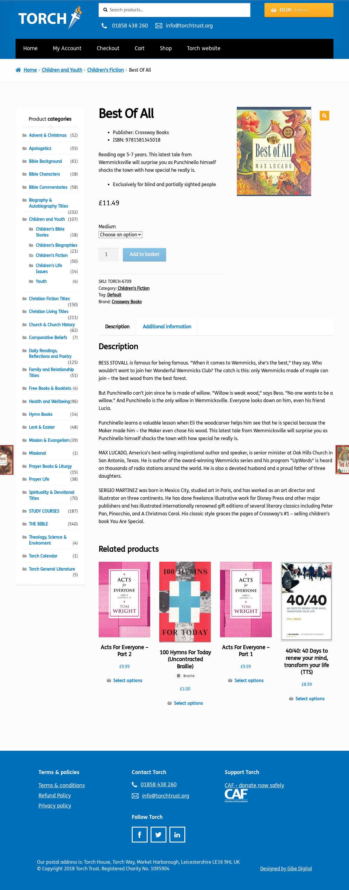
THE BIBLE (38, 524)
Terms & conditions (62, 785)
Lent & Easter (42, 427)
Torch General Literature (52, 569)
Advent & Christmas (47, 135)
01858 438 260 (130, 25)
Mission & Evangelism (49, 440)
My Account (67, 48)
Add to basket (144, 254)
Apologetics (40, 148)
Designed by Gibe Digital (286, 868)
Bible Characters (44, 174)
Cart (140, 48)
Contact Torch (149, 772)
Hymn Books (40, 414)
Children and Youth (62, 70)
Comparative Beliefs (48, 337)
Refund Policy (55, 795)
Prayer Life (39, 479)
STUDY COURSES (44, 511)
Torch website (204, 48)
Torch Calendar (43, 556)
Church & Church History (52, 324)
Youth (41, 281)
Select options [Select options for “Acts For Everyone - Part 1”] (249, 680)
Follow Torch (147, 817)
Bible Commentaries (48, 187)
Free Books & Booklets (50, 388)
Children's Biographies (56, 245)
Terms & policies (59, 772)
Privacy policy (55, 805)
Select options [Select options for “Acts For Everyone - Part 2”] (127, 680)
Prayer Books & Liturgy (50, 466)
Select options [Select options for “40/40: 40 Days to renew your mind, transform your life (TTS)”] (310, 698)
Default (114, 295)
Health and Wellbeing (49, 401)
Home (30, 48)
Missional (37, 453)
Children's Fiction (105, 70)
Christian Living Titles (48, 311)
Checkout (108, 48)
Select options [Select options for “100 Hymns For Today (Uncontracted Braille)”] (188, 703)
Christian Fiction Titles (49, 298)
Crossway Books (127, 301)
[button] (324, 115)
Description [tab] (117, 327)
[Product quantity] (109, 255)
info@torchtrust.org (189, 25)
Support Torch (242, 772)
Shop (166, 48)
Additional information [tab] (167, 327)
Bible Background (45, 161)
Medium (107, 226)
